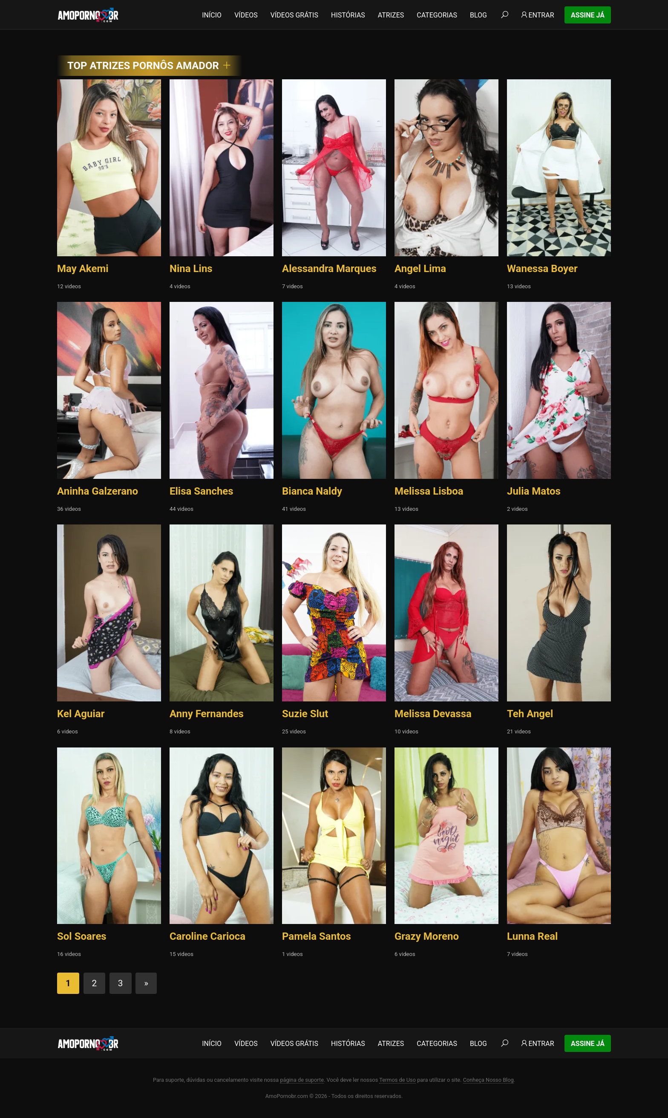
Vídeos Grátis (294, 15)
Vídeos (246, 15)
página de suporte (302, 1080)
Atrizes (391, 15)
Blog (478, 15)
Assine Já (588, 15)
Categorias (437, 15)
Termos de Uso (397, 1080)
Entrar (537, 15)
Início (212, 15)
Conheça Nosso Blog (488, 1080)
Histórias (348, 15)
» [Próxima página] (146, 983)
